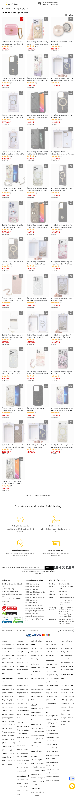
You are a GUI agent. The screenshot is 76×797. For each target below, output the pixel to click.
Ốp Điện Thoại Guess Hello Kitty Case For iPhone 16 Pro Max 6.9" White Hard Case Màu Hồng (13, 226)
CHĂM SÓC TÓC (36, 724)
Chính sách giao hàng (32, 589)
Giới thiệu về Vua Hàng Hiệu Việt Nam (12, 585)
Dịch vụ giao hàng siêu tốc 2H (34, 608)
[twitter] (68, 567)
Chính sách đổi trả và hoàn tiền (35, 592)
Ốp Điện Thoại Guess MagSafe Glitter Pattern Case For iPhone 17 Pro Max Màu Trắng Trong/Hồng (61, 263)
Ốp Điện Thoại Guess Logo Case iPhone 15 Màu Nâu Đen (37, 446)
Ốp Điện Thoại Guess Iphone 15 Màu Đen (37, 409)
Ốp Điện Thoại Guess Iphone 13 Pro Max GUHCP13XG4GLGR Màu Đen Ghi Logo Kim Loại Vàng (38, 116)
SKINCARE (20, 641)
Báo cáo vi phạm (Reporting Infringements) (34, 620)
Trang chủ (5, 9)
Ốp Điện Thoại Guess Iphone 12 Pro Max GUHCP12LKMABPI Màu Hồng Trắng (38, 373)
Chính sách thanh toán (32, 595)
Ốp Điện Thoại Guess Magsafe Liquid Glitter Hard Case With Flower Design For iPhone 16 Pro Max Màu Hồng (62, 373)
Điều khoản (21, 630)
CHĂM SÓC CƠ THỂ (23, 776)
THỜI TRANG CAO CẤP (7, 680)
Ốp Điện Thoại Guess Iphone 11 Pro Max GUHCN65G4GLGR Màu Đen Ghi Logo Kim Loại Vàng (38, 153)
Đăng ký (49, 567)
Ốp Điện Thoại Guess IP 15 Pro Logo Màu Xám (61, 116)
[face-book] (55, 567)
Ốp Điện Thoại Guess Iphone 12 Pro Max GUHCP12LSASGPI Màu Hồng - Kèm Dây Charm (13, 299)
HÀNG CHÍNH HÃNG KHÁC (67, 676)
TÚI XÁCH (5, 641)
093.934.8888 (53, 2)
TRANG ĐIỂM (50, 660)
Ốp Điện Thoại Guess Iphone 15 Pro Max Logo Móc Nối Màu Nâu (13, 446)
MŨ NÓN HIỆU (21, 746)
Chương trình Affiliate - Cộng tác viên (12, 595)
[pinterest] (63, 567)
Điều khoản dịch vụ (31, 603)
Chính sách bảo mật (31, 600)
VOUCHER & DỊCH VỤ (22, 680)
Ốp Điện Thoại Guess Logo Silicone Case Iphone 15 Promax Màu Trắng (62, 153)
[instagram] (59, 567)
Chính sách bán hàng (32, 584)
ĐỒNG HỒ (20, 723)
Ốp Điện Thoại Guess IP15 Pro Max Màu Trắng (61, 299)
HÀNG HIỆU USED (36, 751)
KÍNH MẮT (34, 705)
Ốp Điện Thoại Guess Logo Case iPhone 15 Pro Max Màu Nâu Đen (62, 80)
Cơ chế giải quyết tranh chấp (34, 605)
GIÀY (47, 712)
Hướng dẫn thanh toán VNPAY (11, 599)
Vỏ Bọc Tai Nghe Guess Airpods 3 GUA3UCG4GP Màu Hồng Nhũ (13, 43)
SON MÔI (49, 641)
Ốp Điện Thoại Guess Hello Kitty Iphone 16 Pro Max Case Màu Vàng (37, 43)
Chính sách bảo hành (32, 586)
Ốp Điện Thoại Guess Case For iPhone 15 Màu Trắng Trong (61, 336)
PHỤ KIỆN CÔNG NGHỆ (36, 642)
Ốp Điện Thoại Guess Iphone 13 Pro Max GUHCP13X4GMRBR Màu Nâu (37, 226)
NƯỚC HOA (34, 664)
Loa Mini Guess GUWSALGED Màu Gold (61, 43)
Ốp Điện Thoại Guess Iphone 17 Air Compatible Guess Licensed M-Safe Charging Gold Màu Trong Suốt (62, 446)
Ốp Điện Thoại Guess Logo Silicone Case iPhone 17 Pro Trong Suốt (11, 373)
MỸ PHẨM (34, 756)
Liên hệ (4, 604)
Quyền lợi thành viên (31, 613)
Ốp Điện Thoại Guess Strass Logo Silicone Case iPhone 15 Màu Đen (13, 80)
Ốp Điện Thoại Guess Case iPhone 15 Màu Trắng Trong (36, 263)
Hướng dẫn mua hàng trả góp (34, 616)
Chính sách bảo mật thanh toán (35, 597)
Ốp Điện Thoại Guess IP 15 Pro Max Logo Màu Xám (61, 190)
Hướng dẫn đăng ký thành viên (35, 611)
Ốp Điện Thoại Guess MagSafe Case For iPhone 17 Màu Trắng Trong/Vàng (12, 116)
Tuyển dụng (5, 601)
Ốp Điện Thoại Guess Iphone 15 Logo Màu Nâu (12, 263)
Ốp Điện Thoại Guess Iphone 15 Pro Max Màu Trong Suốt (37, 336)
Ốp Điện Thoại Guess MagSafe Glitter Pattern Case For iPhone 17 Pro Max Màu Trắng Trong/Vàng (37, 190)
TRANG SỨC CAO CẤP (66, 642)
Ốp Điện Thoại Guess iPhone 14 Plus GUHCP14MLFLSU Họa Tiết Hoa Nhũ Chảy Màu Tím (62, 409)
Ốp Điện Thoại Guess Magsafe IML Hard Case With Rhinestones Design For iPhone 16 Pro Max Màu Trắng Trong (38, 299)
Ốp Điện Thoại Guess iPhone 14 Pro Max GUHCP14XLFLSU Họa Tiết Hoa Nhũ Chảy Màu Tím (37, 80)
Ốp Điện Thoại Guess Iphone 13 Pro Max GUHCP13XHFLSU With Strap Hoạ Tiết (13, 190)
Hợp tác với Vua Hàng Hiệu (10, 591)
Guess (11, 9)
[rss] (72, 567)
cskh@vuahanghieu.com (66, 597)
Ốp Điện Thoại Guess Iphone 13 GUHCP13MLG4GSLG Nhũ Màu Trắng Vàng (13, 409)
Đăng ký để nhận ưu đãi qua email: (11, 567)
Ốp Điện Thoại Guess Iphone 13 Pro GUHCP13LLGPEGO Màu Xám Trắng (12, 483)
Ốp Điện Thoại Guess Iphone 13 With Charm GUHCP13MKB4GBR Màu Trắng (13, 336)
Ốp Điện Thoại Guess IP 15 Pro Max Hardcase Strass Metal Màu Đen (62, 226)
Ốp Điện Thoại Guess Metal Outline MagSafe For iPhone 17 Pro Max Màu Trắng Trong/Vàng (12, 153)
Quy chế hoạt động (8, 589)
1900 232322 (54, 5)
